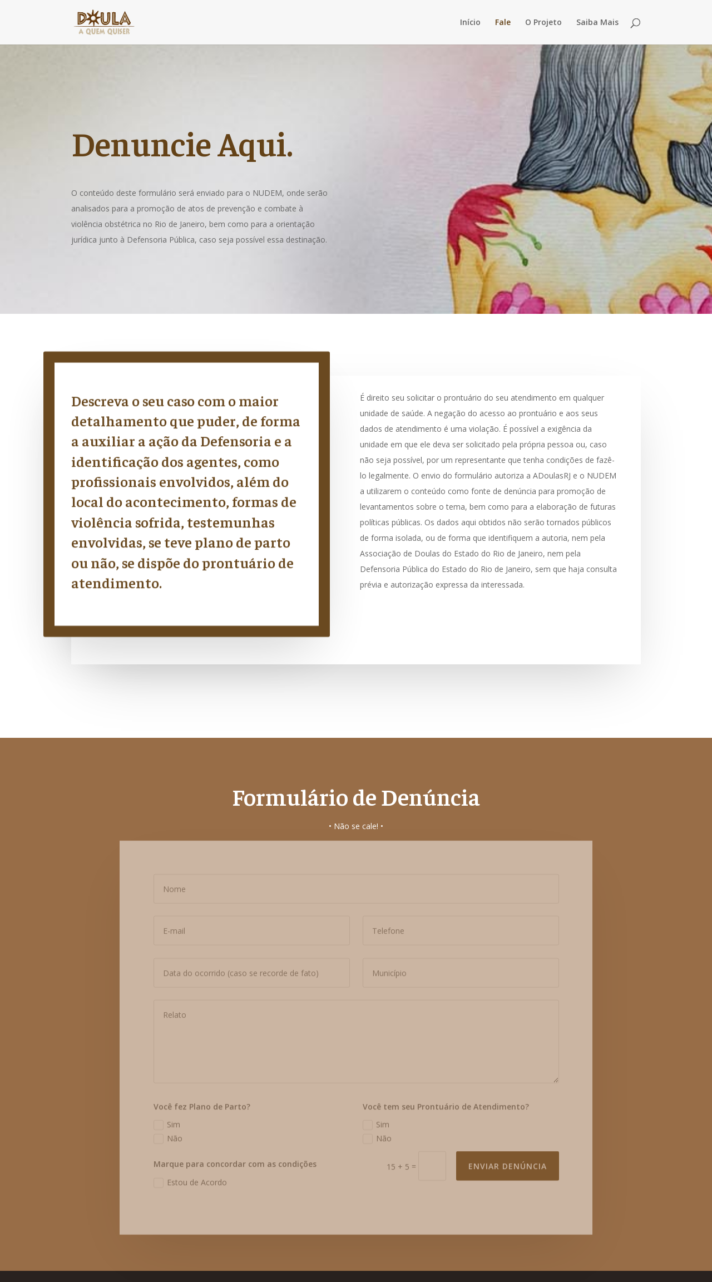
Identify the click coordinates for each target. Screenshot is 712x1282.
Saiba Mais (597, 22)
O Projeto (543, 22)
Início (470, 22)
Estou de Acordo (190, 1177)
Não (168, 1133)
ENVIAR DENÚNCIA (507, 1161)
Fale (503, 22)
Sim (167, 1119)
